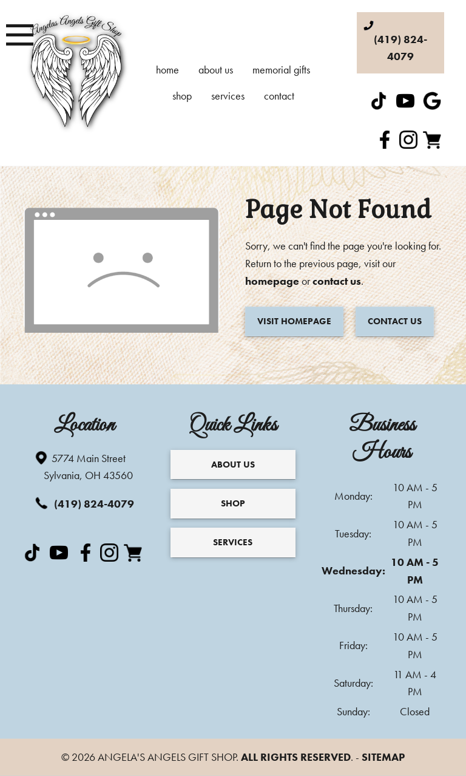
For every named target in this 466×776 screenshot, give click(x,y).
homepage (272, 281)
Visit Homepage (294, 321)
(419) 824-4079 (86, 503)
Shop (182, 96)
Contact (279, 96)
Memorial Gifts (281, 70)
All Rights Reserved (296, 757)
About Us (215, 70)
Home (167, 70)
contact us (336, 281)
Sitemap (383, 757)
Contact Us (395, 321)
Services (228, 96)
